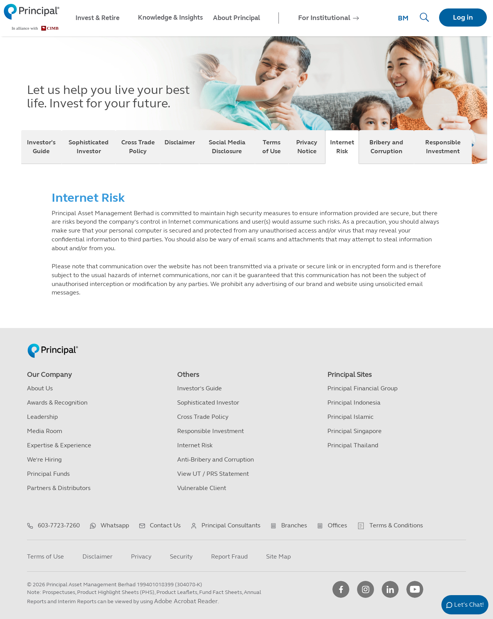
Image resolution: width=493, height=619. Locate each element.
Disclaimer (179, 142)
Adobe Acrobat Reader (186, 601)
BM (403, 18)
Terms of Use (271, 147)
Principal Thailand (352, 445)
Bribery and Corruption (386, 147)
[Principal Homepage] (53, 342)
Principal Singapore (354, 431)
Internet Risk (342, 147)
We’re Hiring (44, 459)
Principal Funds (48, 473)
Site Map (278, 556)
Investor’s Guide (199, 388)
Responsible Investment (443, 147)
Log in (463, 17)
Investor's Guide (41, 147)
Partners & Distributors (59, 488)
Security (181, 556)
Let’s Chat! (469, 604)
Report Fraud (229, 556)
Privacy (141, 556)
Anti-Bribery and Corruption (215, 459)
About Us (40, 388)
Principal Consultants (230, 525)
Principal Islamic (350, 416)
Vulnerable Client (201, 488)
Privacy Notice (306, 147)
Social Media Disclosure (227, 147)
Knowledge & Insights (170, 17)
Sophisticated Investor (89, 147)
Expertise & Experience (59, 445)
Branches (294, 525)
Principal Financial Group (362, 388)
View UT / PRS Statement (213, 473)
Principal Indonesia (354, 402)
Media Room (44, 431)
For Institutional (324, 17)
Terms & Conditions (396, 525)
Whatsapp (115, 525)
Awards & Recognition (57, 402)
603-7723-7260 (59, 525)
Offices (337, 525)
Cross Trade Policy (138, 147)
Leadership (42, 416)
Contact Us (165, 525)
